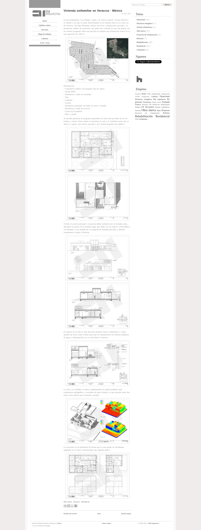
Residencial (85, 502)
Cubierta (155, 96)
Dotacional (141, 20)
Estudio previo (157, 102)
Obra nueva (68, 502)
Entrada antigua (126, 513)
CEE (149, 94)
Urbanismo (141, 50)
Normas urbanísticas (144, 27)
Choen (59, 523)
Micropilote (150, 107)
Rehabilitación (142, 42)
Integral (138, 107)
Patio (159, 110)
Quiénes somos (45, 25)
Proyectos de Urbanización (147, 35)
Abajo (47, 43)
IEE (150, 104)
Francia (138, 104)
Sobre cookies (106, 523)
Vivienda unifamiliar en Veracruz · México (93, 10)
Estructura (147, 102)
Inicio (45, 21)
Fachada (166, 102)
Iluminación (156, 104)
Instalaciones (165, 104)
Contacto (44, 38)
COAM (138, 96)
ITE (143, 107)
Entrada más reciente (70, 513)
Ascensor (138, 94)
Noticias (138, 110)
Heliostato (145, 104)
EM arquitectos (160, 99)
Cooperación (146, 96)
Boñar (144, 94)
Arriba (42, 43)
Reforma (140, 38)
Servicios (44, 30)
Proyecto (76, 502)
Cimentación (156, 94)
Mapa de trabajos (44, 34)
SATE (137, 119)
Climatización (165, 94)
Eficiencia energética (145, 23)
